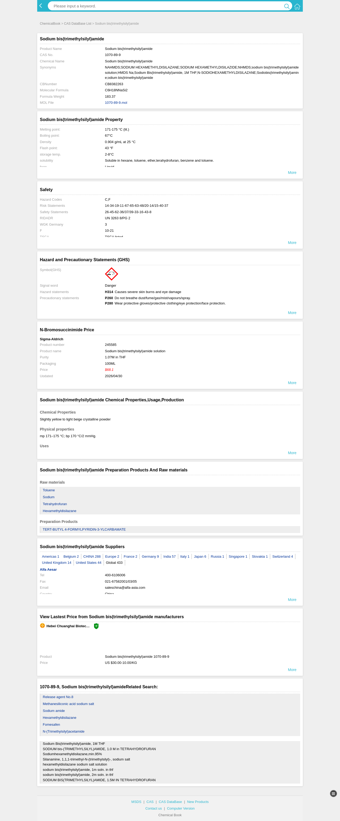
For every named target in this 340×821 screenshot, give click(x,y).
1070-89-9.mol (116, 103)
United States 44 (88, 563)
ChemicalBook (50, 23)
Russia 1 (217, 556)
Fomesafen (51, 725)
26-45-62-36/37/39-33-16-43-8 (128, 212)
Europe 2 (112, 556)
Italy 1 (185, 556)
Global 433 (114, 563)
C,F (107, 199)
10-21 (109, 231)
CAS (150, 802)
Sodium (48, 497)
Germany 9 (150, 556)
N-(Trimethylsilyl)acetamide (63, 731)
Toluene (49, 490)
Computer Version (181, 808)
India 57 (169, 556)
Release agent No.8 (58, 697)
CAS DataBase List (77, 23)
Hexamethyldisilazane (59, 511)
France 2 (130, 556)
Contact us (153, 808)
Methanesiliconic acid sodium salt (68, 704)
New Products (198, 802)
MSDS (136, 802)
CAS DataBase (170, 802)
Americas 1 (50, 556)
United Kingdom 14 (56, 563)
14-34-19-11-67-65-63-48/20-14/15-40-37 (136, 206)
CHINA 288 (92, 556)
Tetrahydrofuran (55, 504)
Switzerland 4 (282, 556)
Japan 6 (200, 556)
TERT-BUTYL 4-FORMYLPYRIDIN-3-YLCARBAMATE (84, 529)
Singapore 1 (238, 556)
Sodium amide (54, 711)
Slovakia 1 (260, 556)
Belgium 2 (71, 556)
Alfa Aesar (48, 569)
